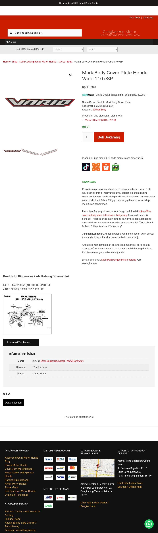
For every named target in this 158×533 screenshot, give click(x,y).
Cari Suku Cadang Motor (30, 41)
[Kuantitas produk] (87, 129)
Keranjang (148, 8)
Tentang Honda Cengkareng (20, 521)
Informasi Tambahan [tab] (18, 334)
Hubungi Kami (12, 510)
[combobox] (44, 25)
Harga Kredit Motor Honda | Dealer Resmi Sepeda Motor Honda (79, 16)
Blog (7, 452)
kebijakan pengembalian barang (118, 252)
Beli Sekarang (109, 130)
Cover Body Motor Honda (18, 459)
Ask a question (13, 393)
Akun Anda (134, 8)
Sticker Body (65, 54)
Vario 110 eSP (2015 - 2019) (100, 112)
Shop (14, 54)
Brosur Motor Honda (16, 456)
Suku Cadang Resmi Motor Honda (37, 54)
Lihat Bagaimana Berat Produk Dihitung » (62, 353)
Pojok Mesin (12, 478)
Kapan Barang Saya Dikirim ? (20, 513)
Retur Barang (12, 517)
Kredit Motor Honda (16, 474)
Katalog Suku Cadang (17, 471)
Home (6, 54)
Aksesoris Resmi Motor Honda (21, 448)
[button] (9, 34)
